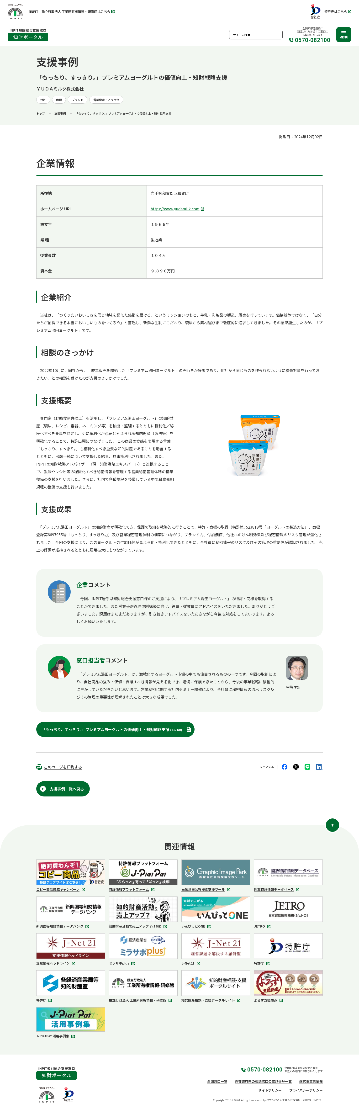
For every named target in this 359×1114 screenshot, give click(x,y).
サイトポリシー (270, 1090)
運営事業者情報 (311, 1081)
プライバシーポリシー (306, 1090)
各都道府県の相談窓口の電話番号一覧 (263, 1081)
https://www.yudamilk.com (178, 209)
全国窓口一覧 (217, 1081)
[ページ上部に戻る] (332, 825)
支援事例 (60, 113)
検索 (278, 34)
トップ (40, 113)
